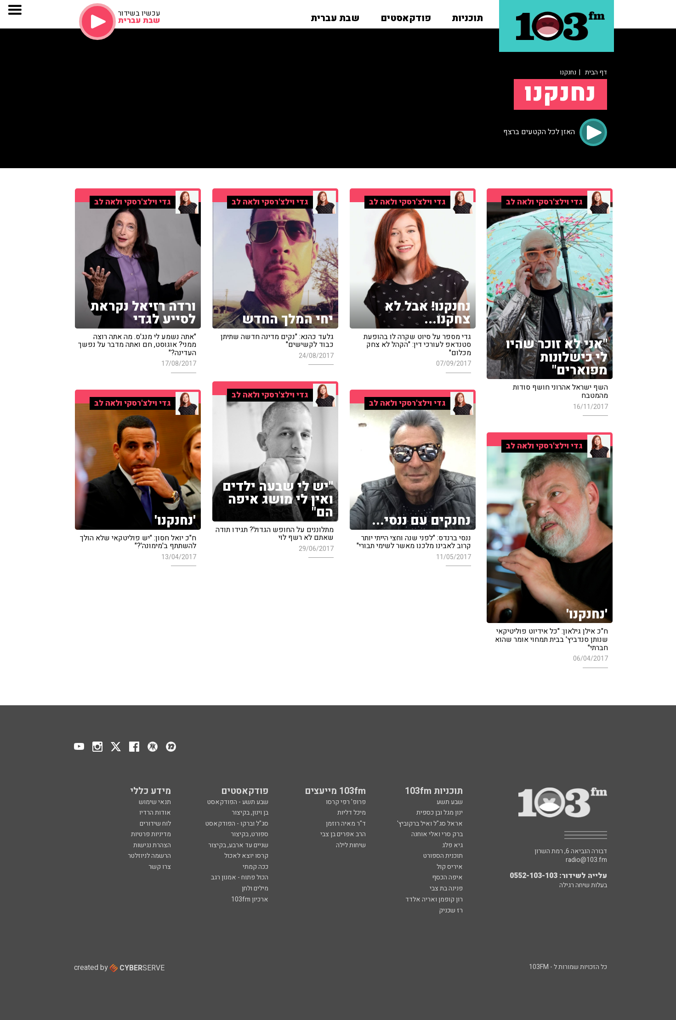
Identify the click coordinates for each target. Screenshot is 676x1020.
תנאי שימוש (155, 802)
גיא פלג (452, 845)
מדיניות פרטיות (151, 834)
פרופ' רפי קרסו (346, 802)
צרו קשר (159, 866)
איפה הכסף (447, 877)
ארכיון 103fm (249, 899)
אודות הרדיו (155, 812)
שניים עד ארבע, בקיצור (238, 845)
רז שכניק (451, 910)
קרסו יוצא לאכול (246, 855)
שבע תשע (450, 802)
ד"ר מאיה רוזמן (346, 823)
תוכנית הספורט (443, 855)
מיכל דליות (351, 812)
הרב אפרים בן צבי (343, 834)
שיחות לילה (351, 845)
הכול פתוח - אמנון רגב (239, 877)
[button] (467, 15)
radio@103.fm (586, 860)
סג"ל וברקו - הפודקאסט (236, 823)
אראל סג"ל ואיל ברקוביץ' (430, 823)
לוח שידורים (155, 823)
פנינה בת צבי (446, 888)
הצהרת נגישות (152, 845)
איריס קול (450, 866)
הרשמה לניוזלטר (149, 855)
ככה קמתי (255, 866)
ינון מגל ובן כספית (439, 812)
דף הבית (596, 72)
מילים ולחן (255, 888)
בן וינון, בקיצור (250, 812)
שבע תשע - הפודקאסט (237, 802)
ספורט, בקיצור (249, 834)
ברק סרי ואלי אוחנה (437, 834)
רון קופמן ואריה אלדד (434, 899)
